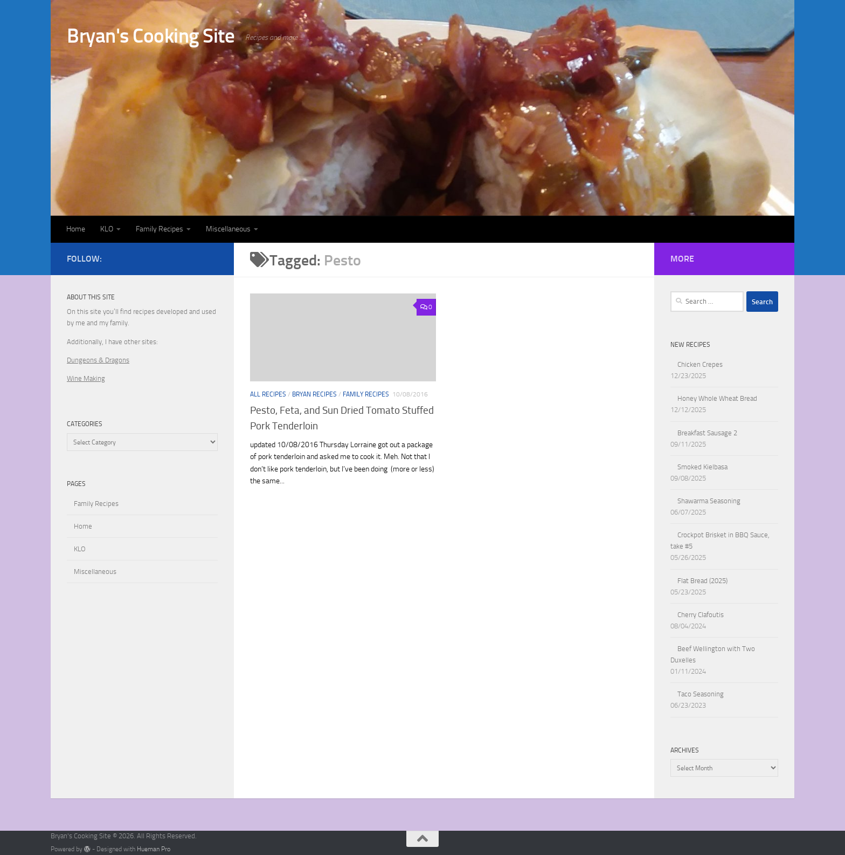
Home (75, 229)
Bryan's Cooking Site (150, 35)
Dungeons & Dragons (98, 360)
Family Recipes (159, 229)
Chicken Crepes (700, 364)
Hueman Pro (153, 849)
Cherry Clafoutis (700, 615)
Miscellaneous (228, 229)
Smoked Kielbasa (702, 467)
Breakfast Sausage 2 (707, 433)
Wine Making (86, 378)
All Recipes (268, 394)
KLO (106, 229)
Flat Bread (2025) (702, 581)
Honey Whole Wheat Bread (717, 398)
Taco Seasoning (700, 694)
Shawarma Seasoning (708, 501)
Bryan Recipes (314, 394)
